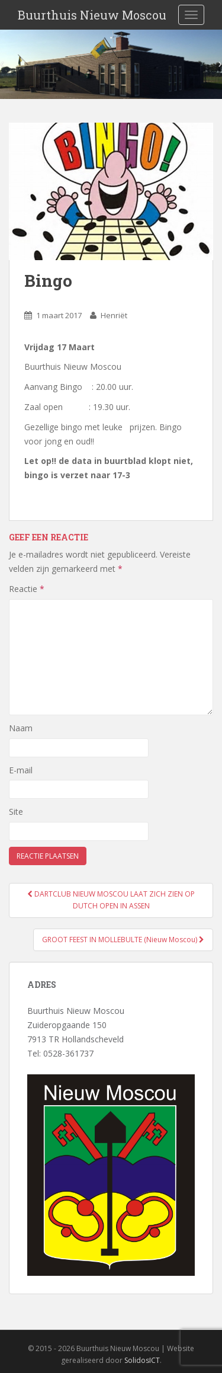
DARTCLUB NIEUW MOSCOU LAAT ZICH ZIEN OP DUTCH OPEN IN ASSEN (111, 900)
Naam (21, 728)
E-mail (21, 770)
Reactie (26, 588)
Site (16, 811)
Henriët (114, 315)
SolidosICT (142, 1360)
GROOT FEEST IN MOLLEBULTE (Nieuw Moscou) (123, 939)
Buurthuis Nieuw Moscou (92, 15)
